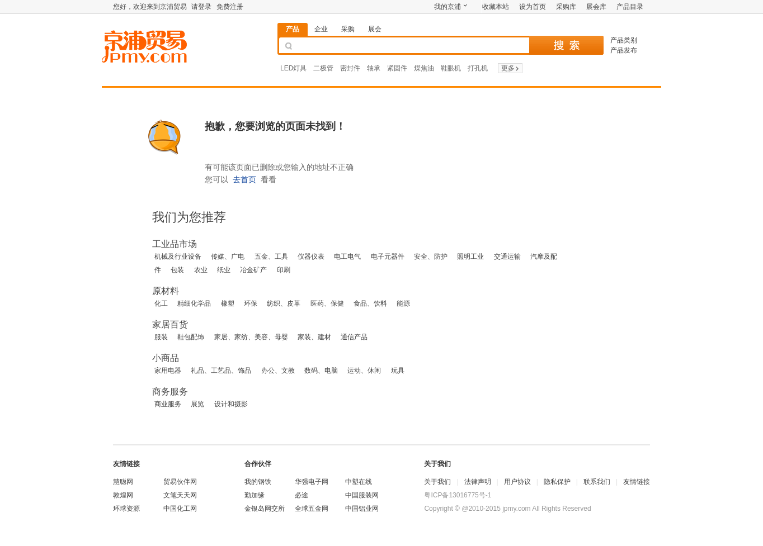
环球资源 (126, 508)
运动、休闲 (364, 370)
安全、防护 (431, 256)
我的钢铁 (257, 482)
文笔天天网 (180, 495)
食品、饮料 (370, 303)
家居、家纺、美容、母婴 (251, 337)
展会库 (596, 7)
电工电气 (347, 256)
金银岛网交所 (264, 508)
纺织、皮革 (283, 303)
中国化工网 (180, 508)
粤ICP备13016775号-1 (457, 495)
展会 (374, 29)
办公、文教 (278, 370)
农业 (201, 270)
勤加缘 (254, 495)
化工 (161, 303)
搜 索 (566, 45)
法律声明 (477, 482)
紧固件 (397, 68)
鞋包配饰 (190, 337)
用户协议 (517, 482)
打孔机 (478, 68)
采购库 (566, 7)
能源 (403, 303)
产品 (292, 29)
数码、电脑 (321, 370)
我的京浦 (447, 7)
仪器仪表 (311, 256)
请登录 (201, 7)
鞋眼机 (451, 68)
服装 (161, 337)
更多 (511, 68)
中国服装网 (362, 495)
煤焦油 (424, 68)
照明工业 (470, 256)
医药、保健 (327, 303)
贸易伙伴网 (180, 482)
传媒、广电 (227, 256)
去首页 (244, 179)
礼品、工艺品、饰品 (221, 370)
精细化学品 (194, 303)
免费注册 (229, 7)
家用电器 (167, 370)
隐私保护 (557, 482)
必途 (301, 495)
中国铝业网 (362, 508)
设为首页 (532, 7)
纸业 (223, 270)
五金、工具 (271, 256)
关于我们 (437, 482)
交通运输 (507, 256)
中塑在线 (358, 482)
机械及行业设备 (177, 256)
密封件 (350, 68)
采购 (348, 29)
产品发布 (623, 50)
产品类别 (623, 40)
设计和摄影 (231, 404)
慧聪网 (123, 482)
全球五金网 (311, 508)
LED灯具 (293, 68)
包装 (177, 270)
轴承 (373, 68)
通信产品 (354, 337)
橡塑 (227, 303)
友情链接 (636, 482)
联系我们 (596, 482)
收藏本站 (495, 7)
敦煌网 (123, 495)
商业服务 (167, 404)
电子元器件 (387, 256)
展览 (197, 404)
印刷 (283, 270)
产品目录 (629, 7)
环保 (250, 303)
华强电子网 (311, 482)
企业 (321, 29)
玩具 (397, 370)
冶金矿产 (253, 270)
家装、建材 (314, 337)
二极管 (323, 68)
